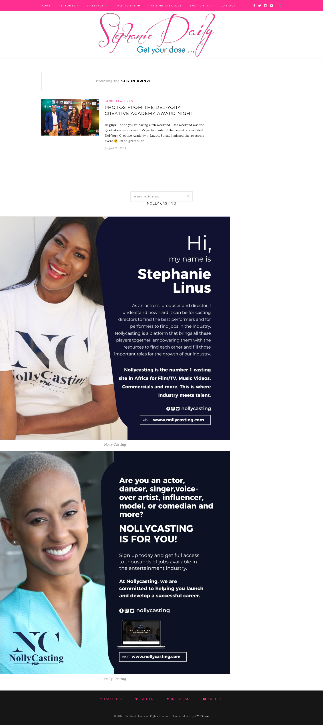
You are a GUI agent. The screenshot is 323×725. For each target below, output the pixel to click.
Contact (228, 5)
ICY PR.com (202, 716)
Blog (109, 101)
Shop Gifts (199, 5)
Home (46, 5)
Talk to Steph (128, 5)
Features (67, 5)
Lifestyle (95, 5)
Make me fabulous (165, 5)
